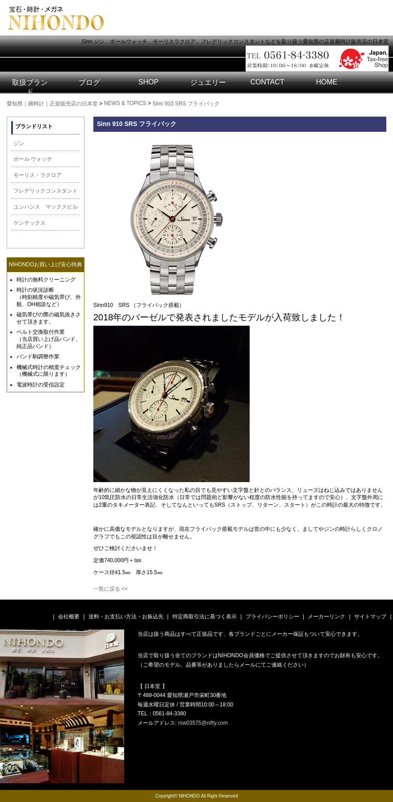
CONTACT (267, 82)
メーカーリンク (326, 616)
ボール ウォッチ (32, 159)
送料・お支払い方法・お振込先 (125, 616)
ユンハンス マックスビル (45, 207)
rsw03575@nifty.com (203, 723)
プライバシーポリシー (272, 616)
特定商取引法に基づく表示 (204, 616)
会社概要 (68, 616)
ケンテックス (29, 223)
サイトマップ (370, 616)
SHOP (148, 82)
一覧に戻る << (110, 589)
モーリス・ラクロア (37, 175)
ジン (18, 143)
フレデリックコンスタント (45, 191)
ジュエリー (208, 82)
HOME (327, 82)
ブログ (89, 82)
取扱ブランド (30, 87)
